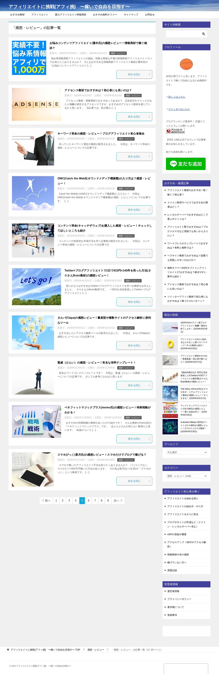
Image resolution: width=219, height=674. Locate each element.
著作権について (175, 607)
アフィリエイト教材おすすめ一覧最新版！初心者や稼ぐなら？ (194, 359)
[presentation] (186, 669)
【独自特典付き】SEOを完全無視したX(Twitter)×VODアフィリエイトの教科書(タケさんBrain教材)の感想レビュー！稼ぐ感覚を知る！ (194, 377)
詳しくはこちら (176, 97)
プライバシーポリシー (179, 599)
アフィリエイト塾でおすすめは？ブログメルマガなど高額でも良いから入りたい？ (187, 231)
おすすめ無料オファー (105, 14)
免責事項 (172, 615)
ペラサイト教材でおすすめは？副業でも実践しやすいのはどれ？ (187, 257)
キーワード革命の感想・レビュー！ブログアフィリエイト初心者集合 (100, 133)
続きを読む (139, 74)
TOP (45, 649)
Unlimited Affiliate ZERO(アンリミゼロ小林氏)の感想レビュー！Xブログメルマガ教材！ (194, 427)
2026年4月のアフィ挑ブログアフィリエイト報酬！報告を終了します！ (194, 327)
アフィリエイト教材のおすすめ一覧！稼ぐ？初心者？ (187, 192)
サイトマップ (131, 14)
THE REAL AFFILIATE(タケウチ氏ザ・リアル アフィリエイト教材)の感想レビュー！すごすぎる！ (194, 393)
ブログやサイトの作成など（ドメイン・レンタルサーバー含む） (186, 524)
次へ (116, 500)
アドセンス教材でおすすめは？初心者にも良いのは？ (98, 90)
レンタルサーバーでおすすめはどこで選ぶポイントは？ (187, 216)
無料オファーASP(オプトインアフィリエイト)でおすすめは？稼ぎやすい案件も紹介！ (187, 272)
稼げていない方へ (176, 562)
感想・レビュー (118, 53)
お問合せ (150, 14)
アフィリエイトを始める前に (182, 498)
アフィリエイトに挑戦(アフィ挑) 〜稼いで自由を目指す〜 (78, 6)
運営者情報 (173, 591)
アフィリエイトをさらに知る (182, 514)
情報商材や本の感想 (178, 554)
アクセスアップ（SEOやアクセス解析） (186, 544)
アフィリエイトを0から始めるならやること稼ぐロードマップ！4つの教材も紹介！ (194, 344)
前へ (47, 500)
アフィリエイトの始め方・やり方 (185, 506)
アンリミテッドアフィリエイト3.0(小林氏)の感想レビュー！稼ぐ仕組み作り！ (194, 410)
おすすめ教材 (17, 14)
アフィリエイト (39, 14)
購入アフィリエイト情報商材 (70, 14)
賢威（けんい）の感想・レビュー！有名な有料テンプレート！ (96, 362)
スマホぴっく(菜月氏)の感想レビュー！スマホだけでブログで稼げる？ (101, 454)
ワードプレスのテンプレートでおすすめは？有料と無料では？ (187, 245)
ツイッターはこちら (179, 109)
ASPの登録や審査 (176, 534)
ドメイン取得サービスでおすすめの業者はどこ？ (187, 204)
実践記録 (172, 570)
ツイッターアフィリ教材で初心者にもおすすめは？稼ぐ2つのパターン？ (187, 298)
